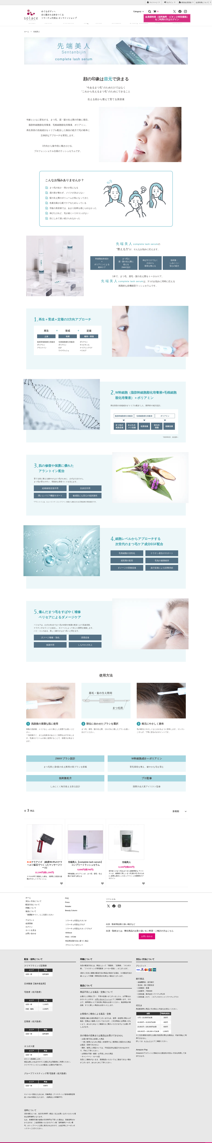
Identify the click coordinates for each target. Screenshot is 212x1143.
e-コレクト (148, 1035)
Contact (177, 22)
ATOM (72, 932)
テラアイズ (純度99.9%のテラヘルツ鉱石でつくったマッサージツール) (44, 864)
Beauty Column (139, 22)
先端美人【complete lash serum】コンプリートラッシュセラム (85, 862)
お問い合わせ (147, 935)
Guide (158, 22)
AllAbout (68, 929)
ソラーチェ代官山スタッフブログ (78, 926)
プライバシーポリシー (74, 939)
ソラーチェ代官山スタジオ (75, 919)
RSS (67, 932)
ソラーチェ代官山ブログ (75, 922)
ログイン (170, 2)
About (48, 22)
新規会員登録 (186, 2)
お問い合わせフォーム (103, 993)
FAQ (86, 22)
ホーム (26, 32)
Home (32, 22)
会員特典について (203, 2)
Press (99, 22)
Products (68, 22)
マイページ (153, 2)
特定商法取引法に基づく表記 (76, 936)
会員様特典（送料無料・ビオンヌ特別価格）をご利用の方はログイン (167, 15)
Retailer (116, 22)
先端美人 (36, 32)
